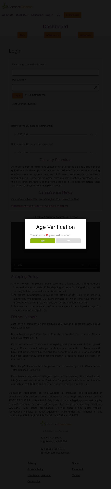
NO (68, 241)
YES (43, 241)
